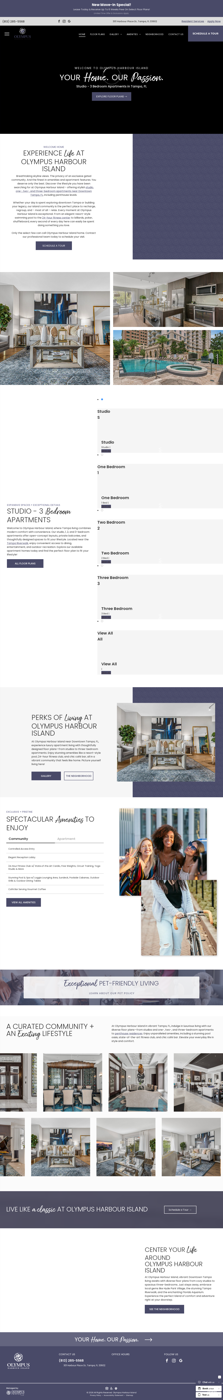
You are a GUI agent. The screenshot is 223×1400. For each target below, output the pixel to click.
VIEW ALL (106, 451)
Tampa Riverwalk (17, 543)
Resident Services (193, 21)
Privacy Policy (95, 1395)
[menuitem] (82, 34)
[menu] (7, 34)
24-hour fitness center (56, 218)
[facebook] (59, 21)
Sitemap (129, 1395)
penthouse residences (128, 1033)
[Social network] (107, 1388)
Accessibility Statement (113, 1395)
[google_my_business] (69, 21)
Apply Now (214, 21)
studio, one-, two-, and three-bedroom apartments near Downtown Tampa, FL (55, 191)
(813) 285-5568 (13, 21)
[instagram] (64, 21)
